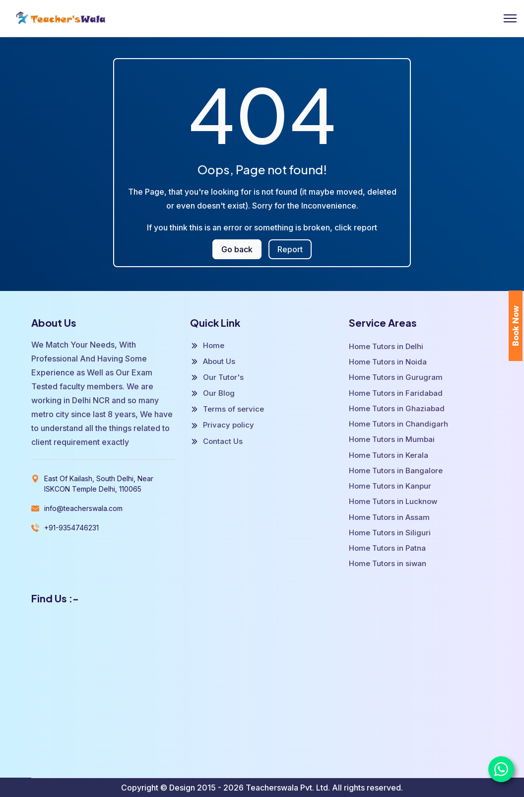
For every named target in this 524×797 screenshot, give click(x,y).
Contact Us (216, 441)
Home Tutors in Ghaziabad (397, 408)
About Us (212, 361)
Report (290, 249)
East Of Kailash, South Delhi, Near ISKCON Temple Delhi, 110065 (98, 483)
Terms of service (227, 409)
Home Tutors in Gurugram (396, 377)
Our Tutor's (217, 377)
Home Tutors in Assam (389, 517)
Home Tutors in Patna (387, 548)
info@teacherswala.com (83, 508)
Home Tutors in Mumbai (392, 439)
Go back (237, 249)
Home (207, 345)
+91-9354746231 (71, 527)
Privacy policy (222, 425)
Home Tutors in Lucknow (393, 501)
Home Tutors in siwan (387, 563)
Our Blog (212, 393)
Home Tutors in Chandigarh (398, 424)
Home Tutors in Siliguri (390, 532)
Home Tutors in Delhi (386, 346)
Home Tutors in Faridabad (396, 393)
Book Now (516, 325)
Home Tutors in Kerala (388, 455)
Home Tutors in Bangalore (396, 470)
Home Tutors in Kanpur (390, 486)
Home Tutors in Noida (388, 361)
